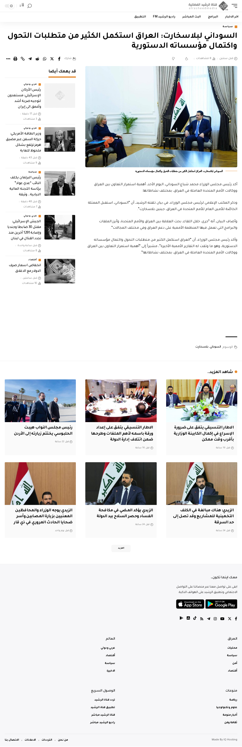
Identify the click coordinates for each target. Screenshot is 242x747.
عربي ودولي (30, 85)
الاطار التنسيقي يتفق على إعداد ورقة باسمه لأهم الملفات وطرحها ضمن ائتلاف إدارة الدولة (122, 434)
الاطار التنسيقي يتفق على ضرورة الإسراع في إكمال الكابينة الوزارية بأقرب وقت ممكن (202, 434)
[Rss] (201, 620)
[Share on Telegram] (30, 59)
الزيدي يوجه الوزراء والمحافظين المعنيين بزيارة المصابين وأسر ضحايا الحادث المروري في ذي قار (41, 516)
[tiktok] (193, 620)
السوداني (215, 347)
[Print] (15, 59)
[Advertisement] (161, 297)
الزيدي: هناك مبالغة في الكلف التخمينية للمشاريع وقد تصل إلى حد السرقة (202, 516)
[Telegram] (207, 620)
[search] (29, 6)
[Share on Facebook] (59, 59)
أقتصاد (32, 260)
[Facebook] (236, 620)
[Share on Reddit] (37, 59)
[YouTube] (222, 620)
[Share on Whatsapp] (44, 59)
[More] (8, 59)
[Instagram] (214, 620)
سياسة (227, 27)
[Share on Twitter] (52, 59)
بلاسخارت (201, 347)
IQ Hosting (230, 740)
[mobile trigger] (233, 6)
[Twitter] (229, 620)
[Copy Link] (22, 59)
